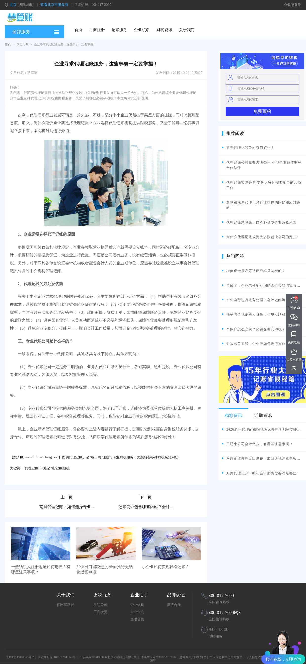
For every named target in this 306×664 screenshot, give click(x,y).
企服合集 (137, 619)
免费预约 (262, 111)
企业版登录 (292, 5)
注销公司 (100, 605)
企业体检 (137, 605)
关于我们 (187, 30)
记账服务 (119, 30)
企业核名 (142, 30)
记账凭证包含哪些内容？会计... (145, 507)
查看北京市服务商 (54, 5)
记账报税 (63, 468)
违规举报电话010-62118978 (158, 657)
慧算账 (18, 457)
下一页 (146, 497)
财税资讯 (164, 30)
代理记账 (22, 44)
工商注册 (97, 30)
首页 (78, 30)
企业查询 (137, 612)
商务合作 (174, 605)
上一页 (67, 497)
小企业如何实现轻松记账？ (165, 567)
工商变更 (100, 612)
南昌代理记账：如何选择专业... (66, 507)
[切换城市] (26, 5)
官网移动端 (65, 605)
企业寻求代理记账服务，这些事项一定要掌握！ (65, 44)
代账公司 (47, 468)
